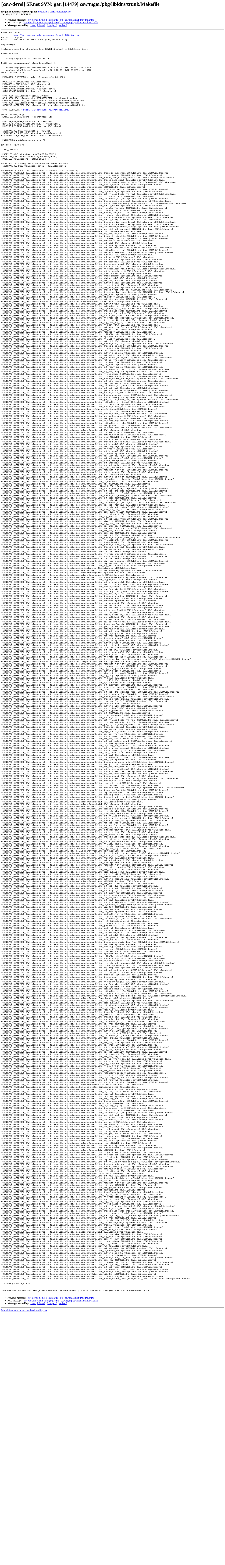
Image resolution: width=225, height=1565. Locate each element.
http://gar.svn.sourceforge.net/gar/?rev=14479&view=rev (46, 35)
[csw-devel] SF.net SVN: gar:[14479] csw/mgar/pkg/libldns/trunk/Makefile (60, 22)
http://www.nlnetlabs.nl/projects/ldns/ (46, 125)
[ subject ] (52, 25)
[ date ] (33, 25)
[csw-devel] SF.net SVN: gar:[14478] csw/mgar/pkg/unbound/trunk (60, 19)
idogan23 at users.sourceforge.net (54, 11)
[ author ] (62, 25)
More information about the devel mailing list (24, 1562)
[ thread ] (41, 25)
